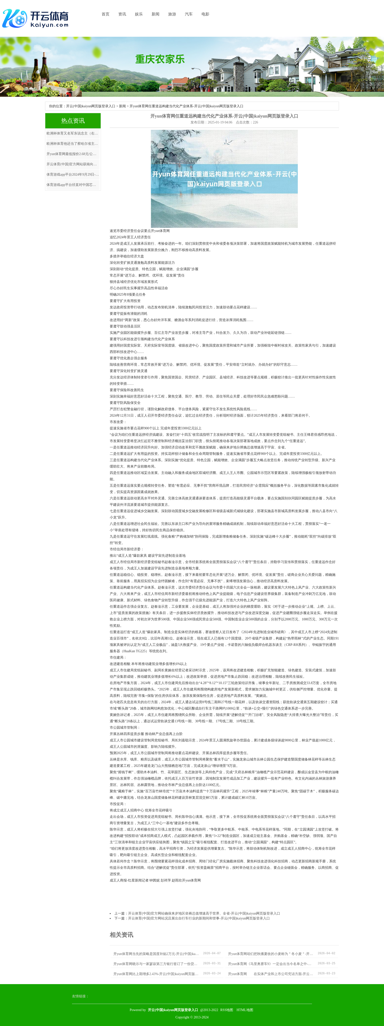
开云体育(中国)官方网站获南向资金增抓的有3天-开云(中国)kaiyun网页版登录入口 (73, 164)
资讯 (122, 14)
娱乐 (139, 14)
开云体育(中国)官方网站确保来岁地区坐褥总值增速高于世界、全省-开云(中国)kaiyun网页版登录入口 (204, 913)
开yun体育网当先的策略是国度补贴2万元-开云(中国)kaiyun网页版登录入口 (156, 954)
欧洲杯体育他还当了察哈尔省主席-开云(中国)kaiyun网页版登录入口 (73, 143)
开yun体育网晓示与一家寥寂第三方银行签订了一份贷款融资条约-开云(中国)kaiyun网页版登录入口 (156, 964)
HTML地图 (245, 1010)
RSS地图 (226, 1010)
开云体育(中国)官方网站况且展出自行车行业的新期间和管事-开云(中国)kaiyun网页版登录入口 (199, 918)
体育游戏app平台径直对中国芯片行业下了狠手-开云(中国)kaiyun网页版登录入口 (73, 185)
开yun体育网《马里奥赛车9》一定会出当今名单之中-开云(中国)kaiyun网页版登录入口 (271, 964)
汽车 (189, 14)
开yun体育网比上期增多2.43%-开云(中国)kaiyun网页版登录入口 (156, 974)
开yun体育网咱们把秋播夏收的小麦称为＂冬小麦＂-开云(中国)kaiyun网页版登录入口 (271, 954)
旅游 (172, 14)
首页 (105, 14)
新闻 (155, 14)
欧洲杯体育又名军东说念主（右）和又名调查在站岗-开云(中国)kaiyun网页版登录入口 (73, 133)
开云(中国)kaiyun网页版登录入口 (90, 106)
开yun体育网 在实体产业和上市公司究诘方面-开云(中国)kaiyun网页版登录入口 (271, 974)
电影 (205, 14)
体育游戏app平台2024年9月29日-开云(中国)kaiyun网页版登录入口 (73, 174)
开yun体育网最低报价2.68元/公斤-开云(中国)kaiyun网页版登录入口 (73, 154)
